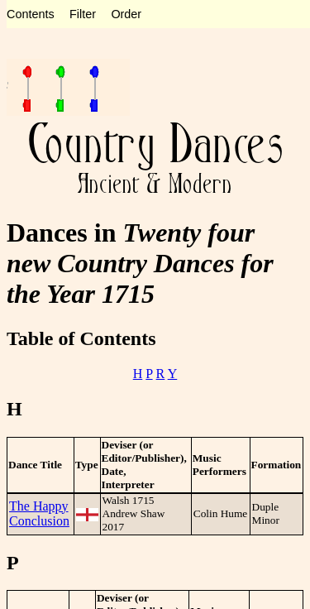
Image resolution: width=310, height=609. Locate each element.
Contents (31, 14)
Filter (82, 14)
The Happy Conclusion (39, 513)
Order (126, 14)
